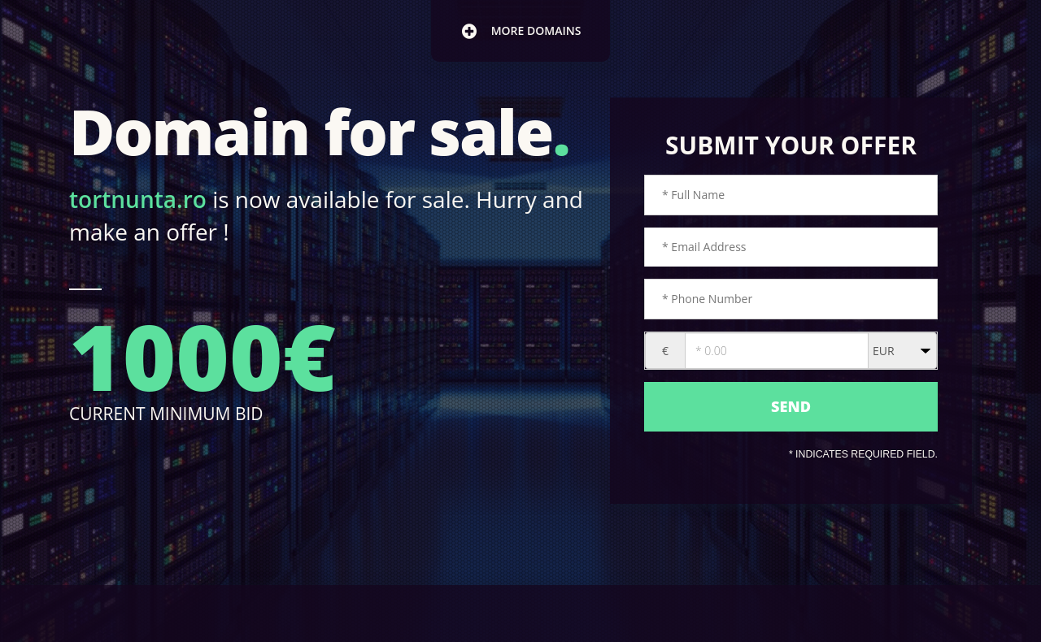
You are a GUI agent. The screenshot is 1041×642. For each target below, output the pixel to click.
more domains (521, 31)
